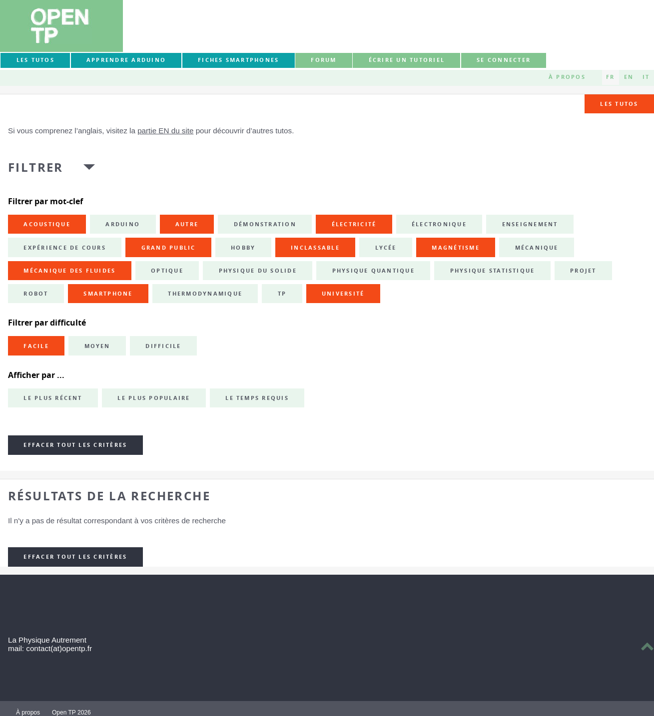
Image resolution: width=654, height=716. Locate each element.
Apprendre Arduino (126, 60)
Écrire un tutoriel (407, 60)
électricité (354, 224)
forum (323, 60)
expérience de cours (64, 248)
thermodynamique (205, 294)
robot (35, 294)
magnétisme (455, 248)
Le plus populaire (153, 398)
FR (610, 77)
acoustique (46, 224)
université (343, 294)
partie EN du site (165, 130)
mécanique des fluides (69, 271)
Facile (35, 346)
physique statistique (492, 271)
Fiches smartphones (238, 60)
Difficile (163, 346)
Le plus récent (52, 398)
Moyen (97, 346)
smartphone (107, 294)
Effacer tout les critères (75, 445)
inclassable (315, 248)
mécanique (537, 248)
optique (167, 271)
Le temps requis (257, 398)
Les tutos (35, 60)
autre (186, 224)
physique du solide (258, 271)
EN (629, 77)
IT (646, 77)
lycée (386, 248)
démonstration (265, 224)
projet (583, 271)
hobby (243, 248)
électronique (439, 224)
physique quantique (373, 271)
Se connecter (504, 60)
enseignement (530, 224)
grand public (168, 248)
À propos (567, 77)
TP (282, 294)
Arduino (122, 224)
